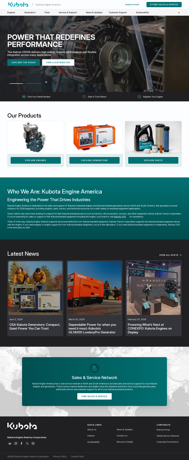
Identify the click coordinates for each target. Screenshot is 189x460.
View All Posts (168, 255)
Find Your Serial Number (36, 96)
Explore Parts (153, 160)
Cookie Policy (77, 456)
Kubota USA (120, 216)
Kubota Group (163, 429)
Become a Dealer (125, 442)
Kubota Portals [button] (133, 4)
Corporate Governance (167, 442)
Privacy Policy (60, 456)
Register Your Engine (150, 96)
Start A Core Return (94, 96)
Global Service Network (168, 435)
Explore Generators (94, 160)
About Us (91, 429)
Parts (48, 12)
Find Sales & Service (165, 4)
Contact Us (122, 435)
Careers (91, 435)
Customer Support (119, 12)
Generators (31, 12)
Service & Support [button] (69, 12)
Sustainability (142, 12)
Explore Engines (35, 160)
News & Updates (94, 12)
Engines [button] (12, 12)
